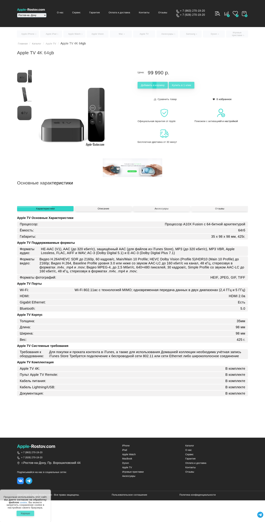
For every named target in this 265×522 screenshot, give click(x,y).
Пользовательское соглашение (129, 497)
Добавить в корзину (158, 87)
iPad (124, 451)
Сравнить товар (165, 100)
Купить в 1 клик (197, 87)
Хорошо (25, 512)
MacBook (127, 460)
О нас (70, 12)
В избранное (222, 100)
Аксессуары (161, 248)
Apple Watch (129, 455)
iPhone (126, 447)
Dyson (125, 464)
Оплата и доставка (124, 12)
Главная (24, 45)
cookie (23, 501)
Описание (103, 248)
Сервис (84, 12)
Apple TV (56, 45)
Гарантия (101, 12)
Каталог (39, 45)
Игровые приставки (133, 473)
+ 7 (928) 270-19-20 (192, 15)
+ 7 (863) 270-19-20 (192, 10)
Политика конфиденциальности (197, 497)
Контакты (147, 12)
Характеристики (45, 248)
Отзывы (164, 12)
